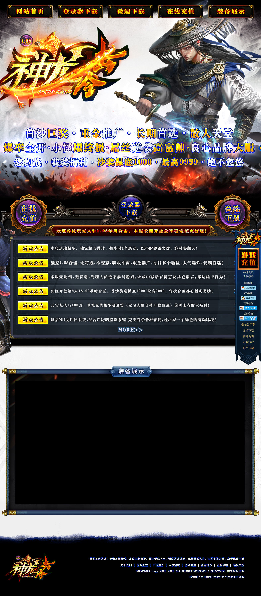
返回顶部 (248, 347)
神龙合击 (248, 336)
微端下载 (248, 330)
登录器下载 (248, 324)
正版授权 (248, 342)
